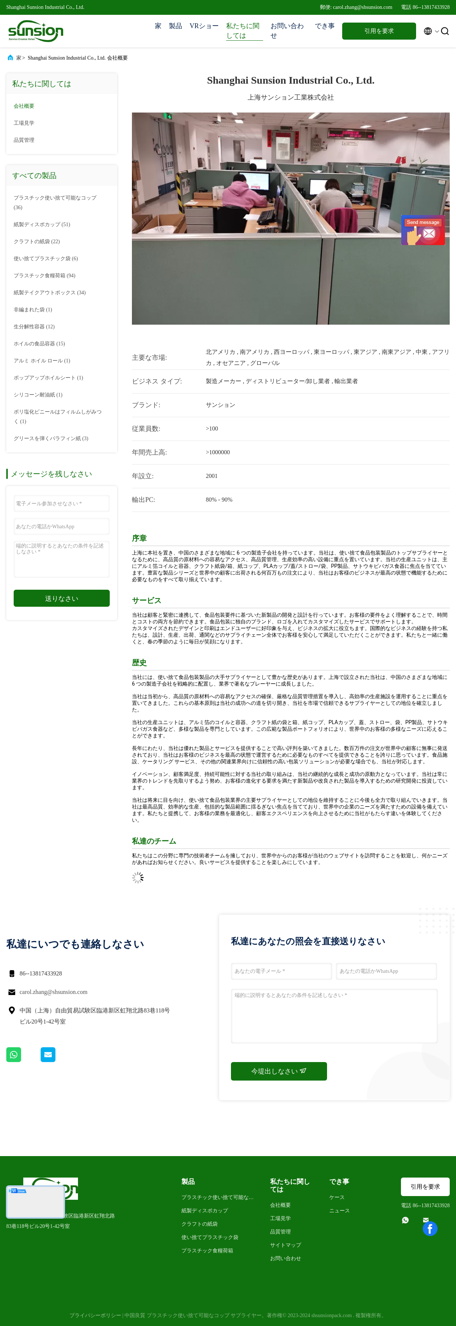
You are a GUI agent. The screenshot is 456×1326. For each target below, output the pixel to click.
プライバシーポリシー (95, 1315)
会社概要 (24, 106)
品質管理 (24, 140)
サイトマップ (285, 1245)
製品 (175, 26)
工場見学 (24, 123)
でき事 (325, 26)
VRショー (204, 26)
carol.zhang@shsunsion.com (54, 992)
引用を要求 (379, 31)
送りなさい (61, 598)
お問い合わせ (287, 30)
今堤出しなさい (279, 1071)
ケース (337, 1197)
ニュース (339, 1210)
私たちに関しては (242, 30)
